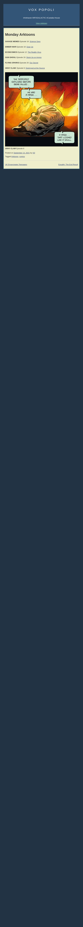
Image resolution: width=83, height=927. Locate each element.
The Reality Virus (34, 52)
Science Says (35, 42)
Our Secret (34, 63)
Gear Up (29, 47)
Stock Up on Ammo (34, 57)
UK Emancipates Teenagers (16, 165)
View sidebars (41, 23)
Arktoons (14, 157)
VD (33, 153)
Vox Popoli (42, 10)
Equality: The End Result (68, 165)
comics (22, 157)
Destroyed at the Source (35, 68)
